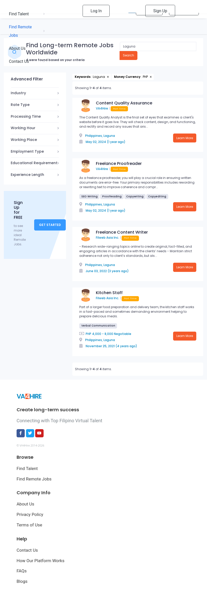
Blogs (22, 581)
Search (128, 55)
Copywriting (135, 196)
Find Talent (27, 468)
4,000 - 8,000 (102, 334)
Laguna (109, 136)
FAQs (22, 570)
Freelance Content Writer (122, 232)
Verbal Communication (98, 326)
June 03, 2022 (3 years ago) (107, 271)
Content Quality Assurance (124, 103)
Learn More (184, 138)
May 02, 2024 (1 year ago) (105, 142)
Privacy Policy (30, 514)
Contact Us (27, 550)
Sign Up (160, 10)
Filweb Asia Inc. (107, 237)
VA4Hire (102, 108)
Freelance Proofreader (119, 163)
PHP (88, 334)
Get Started (50, 225)
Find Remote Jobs (34, 478)
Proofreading (112, 196)
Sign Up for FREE (18, 210)
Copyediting (157, 196)
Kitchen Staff (109, 293)
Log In (96, 10)
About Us (25, 503)
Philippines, (94, 136)
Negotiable (122, 334)
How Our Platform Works (40, 560)
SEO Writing (89, 196)
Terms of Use (29, 524)
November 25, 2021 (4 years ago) (111, 346)
